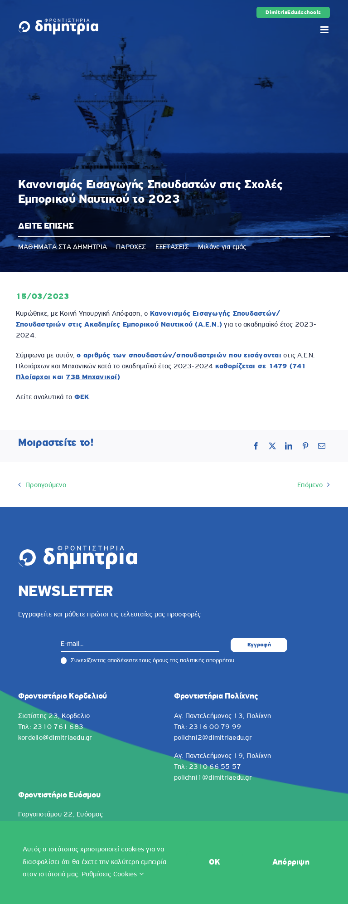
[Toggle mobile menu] (325, 29)
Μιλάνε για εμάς (222, 247)
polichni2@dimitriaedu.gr (213, 738)
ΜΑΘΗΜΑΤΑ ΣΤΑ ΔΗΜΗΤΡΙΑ (62, 247)
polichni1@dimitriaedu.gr (213, 778)
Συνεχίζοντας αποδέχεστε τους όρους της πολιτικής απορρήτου (148, 661)
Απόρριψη (290, 862)
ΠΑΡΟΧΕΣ (131, 247)
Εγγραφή (259, 645)
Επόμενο (310, 485)
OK (214, 862)
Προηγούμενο (45, 485)
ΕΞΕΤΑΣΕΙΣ (172, 247)
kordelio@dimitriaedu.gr (55, 738)
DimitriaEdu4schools (293, 12)
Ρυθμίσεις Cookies (113, 874)
